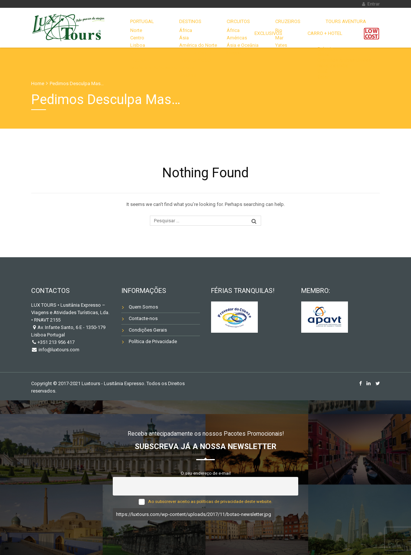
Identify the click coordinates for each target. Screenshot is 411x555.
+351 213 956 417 (56, 342)
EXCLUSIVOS (357, 24)
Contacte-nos (143, 318)
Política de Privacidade (153, 341)
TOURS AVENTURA (308, 24)
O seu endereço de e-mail (206, 473)
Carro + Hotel (330, 45)
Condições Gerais (148, 330)
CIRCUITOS (220, 24)
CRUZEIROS (260, 24)
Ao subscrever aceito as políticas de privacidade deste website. (210, 501)
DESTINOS (182, 24)
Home (37, 83)
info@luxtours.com (58, 349)
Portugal (144, 24)
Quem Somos (143, 307)
